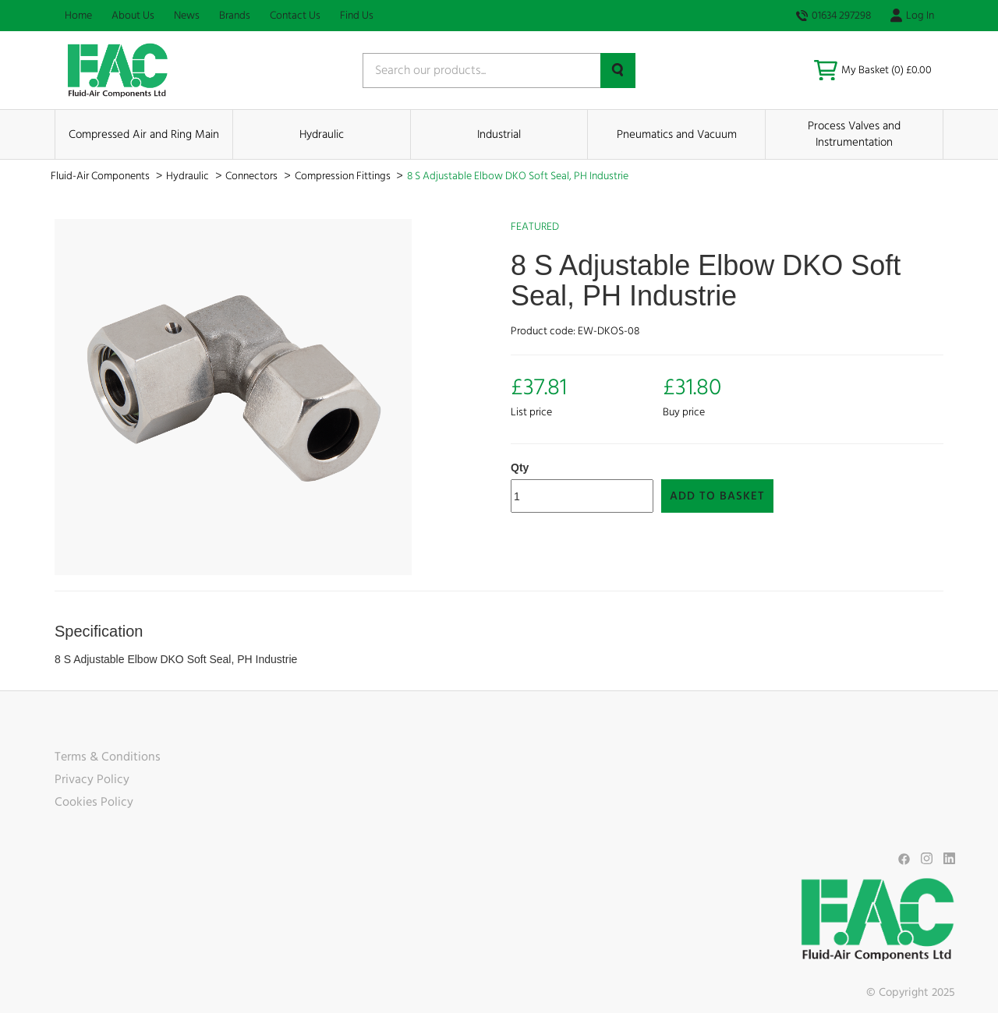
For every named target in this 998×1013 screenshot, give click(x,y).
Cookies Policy (94, 802)
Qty (520, 467)
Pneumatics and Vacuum (677, 134)
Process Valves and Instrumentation (854, 134)
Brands (234, 15)
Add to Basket (717, 496)
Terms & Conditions (108, 756)
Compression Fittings (344, 176)
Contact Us (295, 15)
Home (78, 15)
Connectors (252, 176)
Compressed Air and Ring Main (144, 134)
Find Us (356, 15)
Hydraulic (321, 134)
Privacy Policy (92, 779)
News (187, 15)
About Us (132, 15)
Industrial (499, 134)
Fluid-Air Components (101, 176)
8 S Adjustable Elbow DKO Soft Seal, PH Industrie (517, 176)
